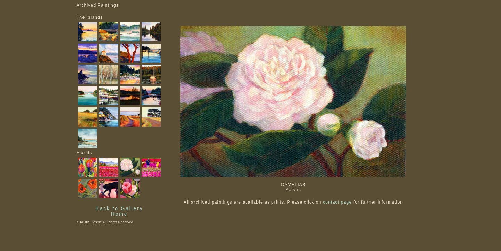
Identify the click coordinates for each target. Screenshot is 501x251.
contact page (337, 202)
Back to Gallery (119, 208)
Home (119, 214)
